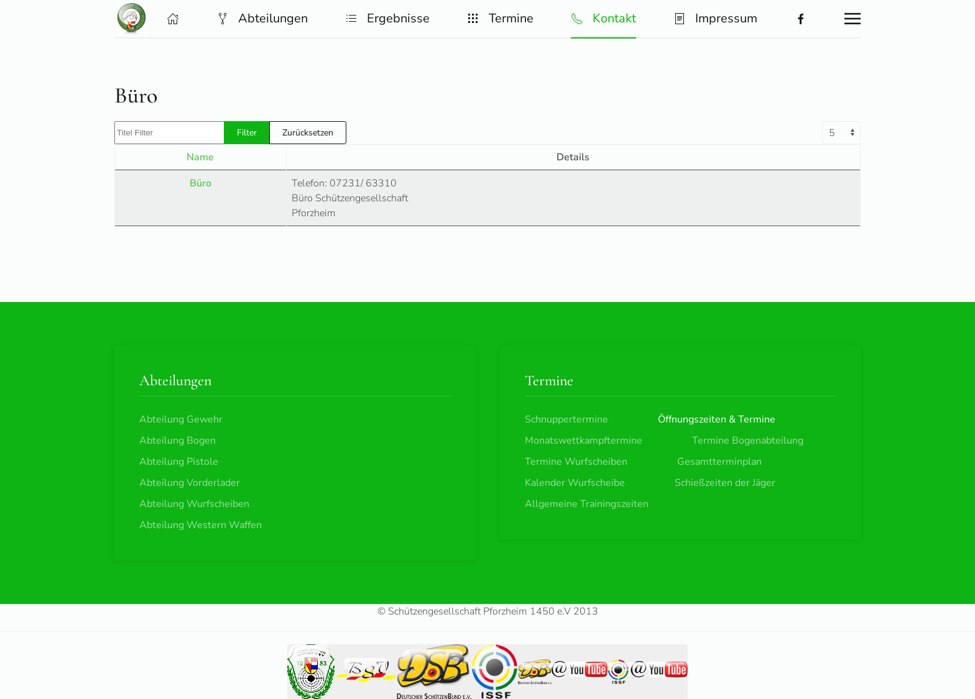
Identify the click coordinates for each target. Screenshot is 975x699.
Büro (200, 183)
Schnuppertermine (566, 419)
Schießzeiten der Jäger (725, 483)
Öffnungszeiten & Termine (716, 419)
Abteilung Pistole (178, 461)
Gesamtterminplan (719, 461)
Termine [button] (500, 18)
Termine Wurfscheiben (576, 461)
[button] (173, 18)
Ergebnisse (387, 18)
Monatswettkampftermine (583, 440)
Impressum (715, 18)
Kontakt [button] (603, 18)
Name (200, 157)
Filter (247, 133)
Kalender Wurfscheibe (575, 483)
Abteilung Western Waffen (200, 525)
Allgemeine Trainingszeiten (587, 504)
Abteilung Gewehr (181, 419)
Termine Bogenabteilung (747, 440)
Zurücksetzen (307, 133)
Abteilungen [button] (262, 18)
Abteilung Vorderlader (189, 483)
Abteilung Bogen (177, 440)
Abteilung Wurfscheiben (194, 504)
